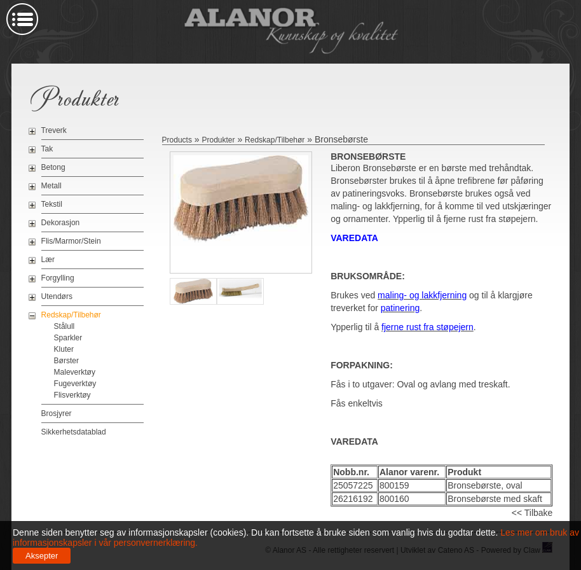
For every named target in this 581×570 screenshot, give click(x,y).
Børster (66, 360)
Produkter (218, 140)
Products (177, 140)
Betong (53, 167)
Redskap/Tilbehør (71, 314)
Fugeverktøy (75, 383)
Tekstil (51, 204)
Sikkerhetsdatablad (73, 432)
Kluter (64, 349)
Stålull (64, 326)
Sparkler (68, 337)
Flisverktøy (72, 395)
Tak (47, 148)
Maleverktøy (74, 372)
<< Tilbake (532, 513)
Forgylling (57, 278)
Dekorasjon (60, 222)
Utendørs (56, 296)
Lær (48, 259)
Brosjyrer (56, 413)
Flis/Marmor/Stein (71, 241)
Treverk (54, 130)
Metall (51, 185)
